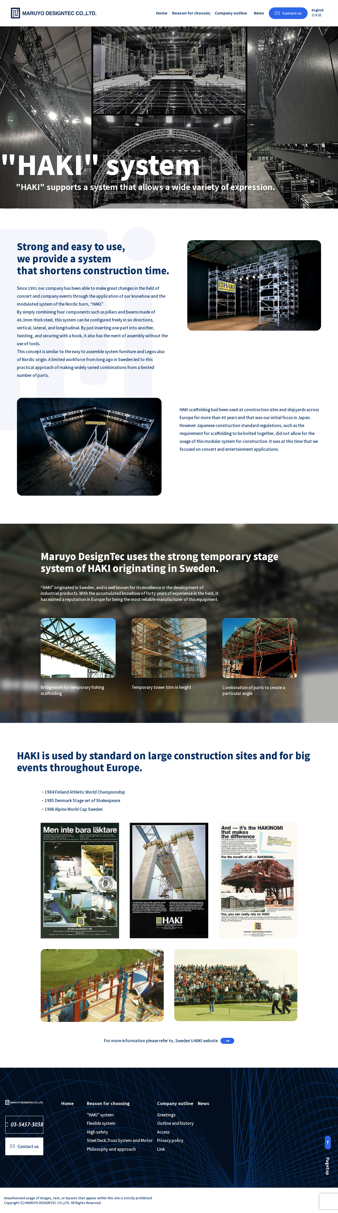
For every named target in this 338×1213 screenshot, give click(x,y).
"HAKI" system (100, 1114)
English (318, 10)
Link (161, 1149)
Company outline (231, 13)
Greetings (166, 1114)
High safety (97, 1132)
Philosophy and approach (111, 1149)
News (259, 13)
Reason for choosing (191, 13)
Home (161, 13)
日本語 (316, 15)
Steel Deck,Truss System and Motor (120, 1140)
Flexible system (101, 1123)
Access (163, 1132)
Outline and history (175, 1123)
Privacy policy (170, 1140)
